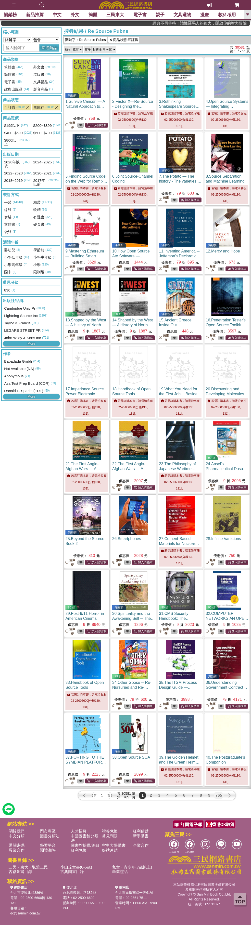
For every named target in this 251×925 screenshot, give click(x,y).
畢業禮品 (120, 872)
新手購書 (141, 836)
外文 (75, 14)
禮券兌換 (110, 831)
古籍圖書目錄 (20, 872)
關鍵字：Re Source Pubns (85, 40)
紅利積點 (141, 831)
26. (126, 539)
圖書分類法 (50, 836)
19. (180, 394)
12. (223, 251)
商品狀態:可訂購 (124, 40)
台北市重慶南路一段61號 (134, 893)
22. (129, 469)
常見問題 (110, 836)
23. (177, 469)
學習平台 (48, 845)
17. (84, 394)
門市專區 (48, 831)
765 (218, 795)
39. (179, 762)
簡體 (92, 14)
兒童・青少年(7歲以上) (132, 867)
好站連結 (110, 850)
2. (132, 106)
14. (132, 325)
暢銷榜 (10, 14)
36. (226, 687)
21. (82, 469)
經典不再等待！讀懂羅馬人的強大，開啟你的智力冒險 (219, 23)
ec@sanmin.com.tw (25, 913)
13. (85, 325)
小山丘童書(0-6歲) (76, 867)
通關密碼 (17, 845)
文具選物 (182, 14)
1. (85, 106)
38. (131, 757)
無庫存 (70, 125)
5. (86, 181)
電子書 (140, 14)
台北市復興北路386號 (26, 893)
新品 (35, 14)
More (31, 343)
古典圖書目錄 (72, 872)
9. (84, 256)
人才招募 (79, 831)
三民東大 (115, 14)
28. (223, 539)
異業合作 (17, 850)
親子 (160, 14)
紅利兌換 (79, 850)
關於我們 (17, 831)
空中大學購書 (114, 845)
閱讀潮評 (48, 850)
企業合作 (141, 845)
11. (180, 256)
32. (227, 618)
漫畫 (204, 14)
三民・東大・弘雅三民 (28, 867)
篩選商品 (49, 48)
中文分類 (17, 836)
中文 (57, 14)
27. (179, 544)
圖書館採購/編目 (85, 845)
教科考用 (227, 14)
